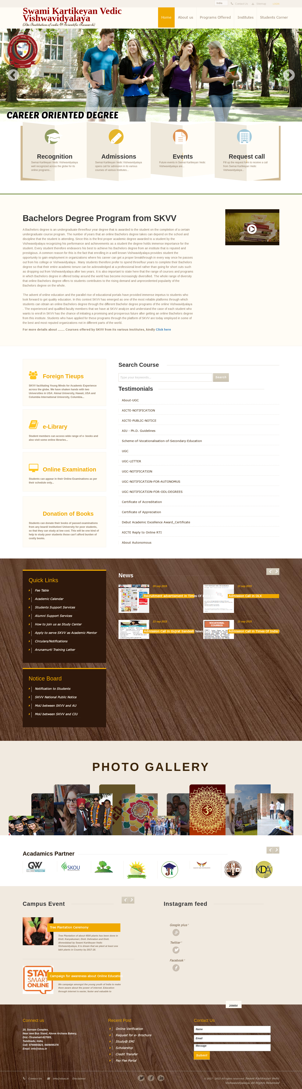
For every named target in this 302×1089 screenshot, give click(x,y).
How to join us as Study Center (58, 624)
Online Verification (129, 1029)
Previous (13, 75)
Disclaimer (78, 1078)
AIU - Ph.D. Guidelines (138, 430)
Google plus (177, 925)
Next (289, 75)
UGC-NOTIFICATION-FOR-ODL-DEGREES (152, 491)
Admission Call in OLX (245, 596)
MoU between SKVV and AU (55, 706)
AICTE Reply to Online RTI (142, 532)
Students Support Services (55, 607)
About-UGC (130, 400)
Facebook (176, 960)
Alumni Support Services (53, 616)
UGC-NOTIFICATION (137, 471)
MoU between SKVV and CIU (56, 714)
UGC (125, 451)
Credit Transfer (127, 1054)
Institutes (245, 17)
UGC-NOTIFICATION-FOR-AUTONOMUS (151, 481)
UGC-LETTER (131, 461)
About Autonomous (136, 542)
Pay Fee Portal (126, 1061)
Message (232, 1047)
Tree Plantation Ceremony (69, 927)
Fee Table (42, 590)
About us (185, 17)
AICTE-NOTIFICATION (138, 410)
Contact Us (35, 1078)
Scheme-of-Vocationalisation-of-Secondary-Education (162, 441)
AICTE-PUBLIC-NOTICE (139, 420)
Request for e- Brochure (133, 1035)
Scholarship (124, 1048)
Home (166, 17)
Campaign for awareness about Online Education (85, 976)
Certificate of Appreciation (141, 512)
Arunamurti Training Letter (55, 650)
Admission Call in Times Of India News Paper (254, 631)
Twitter (175, 943)
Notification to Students (52, 689)
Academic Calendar (49, 599)
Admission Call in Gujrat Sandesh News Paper (169, 631)
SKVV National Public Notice (55, 697)
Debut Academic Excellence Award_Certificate (156, 522)
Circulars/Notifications (51, 641)
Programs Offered (215, 17)
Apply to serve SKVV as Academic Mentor (66, 633)
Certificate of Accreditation (142, 502)
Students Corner (274, 17)
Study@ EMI (125, 1041)
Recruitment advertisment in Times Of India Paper (169, 596)
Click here (163, 329)
